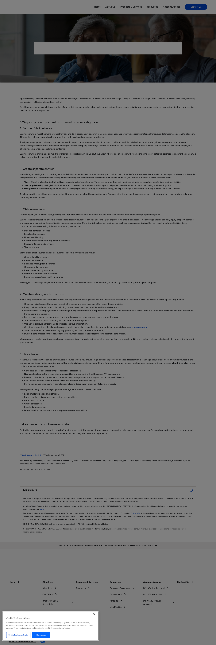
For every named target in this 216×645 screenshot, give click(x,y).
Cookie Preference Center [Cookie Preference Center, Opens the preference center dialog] (18, 635)
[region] (50, 626)
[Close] (94, 614)
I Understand (41, 635)
